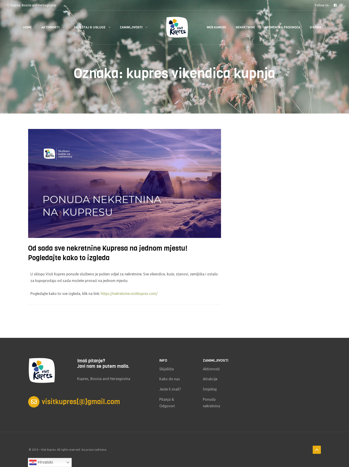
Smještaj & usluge (90, 27)
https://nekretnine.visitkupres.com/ (129, 294)
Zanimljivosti (131, 27)
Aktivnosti (50, 27)
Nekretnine (245, 27)
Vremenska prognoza (282, 27)
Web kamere (216, 27)
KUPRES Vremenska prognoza (286, 368)
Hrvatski (41, 462)
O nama (315, 27)
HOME (27, 27)
